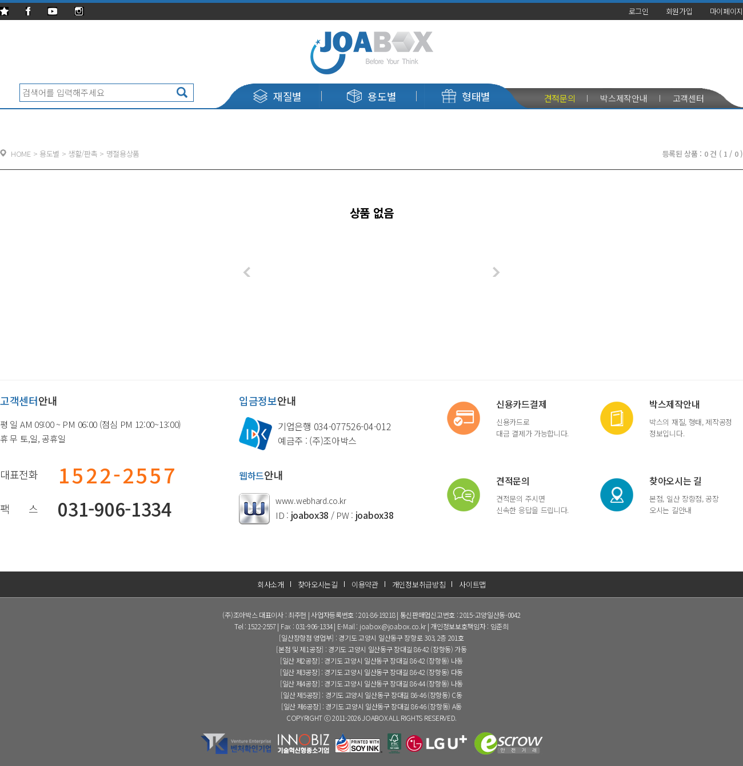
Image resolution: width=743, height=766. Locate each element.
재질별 (277, 96)
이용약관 (364, 584)
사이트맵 (472, 584)
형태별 (466, 96)
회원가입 (679, 11)
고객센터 (688, 98)
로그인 (639, 11)
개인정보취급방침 (419, 584)
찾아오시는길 (318, 584)
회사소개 (270, 584)
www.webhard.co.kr (310, 500)
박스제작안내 (623, 98)
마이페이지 (727, 11)
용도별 (371, 96)
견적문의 (560, 98)
